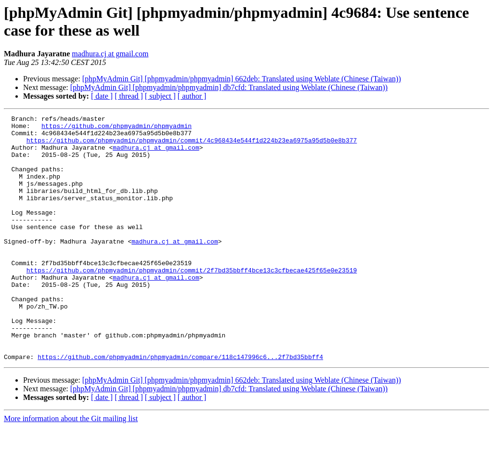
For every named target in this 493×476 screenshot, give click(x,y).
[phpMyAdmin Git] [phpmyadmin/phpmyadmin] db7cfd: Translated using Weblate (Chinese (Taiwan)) (229, 87)
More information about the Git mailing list (71, 467)
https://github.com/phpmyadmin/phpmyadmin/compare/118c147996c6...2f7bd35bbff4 (180, 405)
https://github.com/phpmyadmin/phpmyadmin (116, 128)
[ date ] (102, 96)
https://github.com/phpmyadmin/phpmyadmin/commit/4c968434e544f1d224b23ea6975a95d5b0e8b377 (191, 146)
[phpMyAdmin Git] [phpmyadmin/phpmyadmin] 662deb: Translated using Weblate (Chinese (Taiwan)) (241, 79)
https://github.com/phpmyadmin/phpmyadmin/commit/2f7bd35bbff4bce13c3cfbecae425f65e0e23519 (191, 301)
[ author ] (192, 96)
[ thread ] (129, 96)
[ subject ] (160, 96)
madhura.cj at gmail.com (110, 54)
